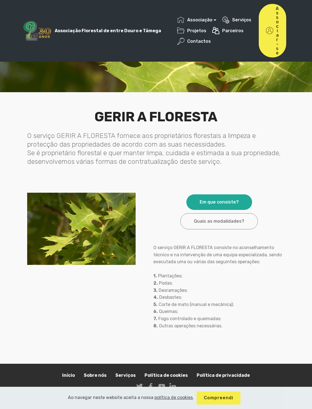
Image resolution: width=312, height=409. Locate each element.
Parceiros (227, 30)
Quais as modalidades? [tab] (219, 221)
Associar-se (272, 31)
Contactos (194, 41)
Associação (194, 19)
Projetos (191, 30)
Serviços (236, 19)
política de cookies (173, 402)
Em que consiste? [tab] (219, 202)
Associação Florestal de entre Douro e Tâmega (108, 30)
